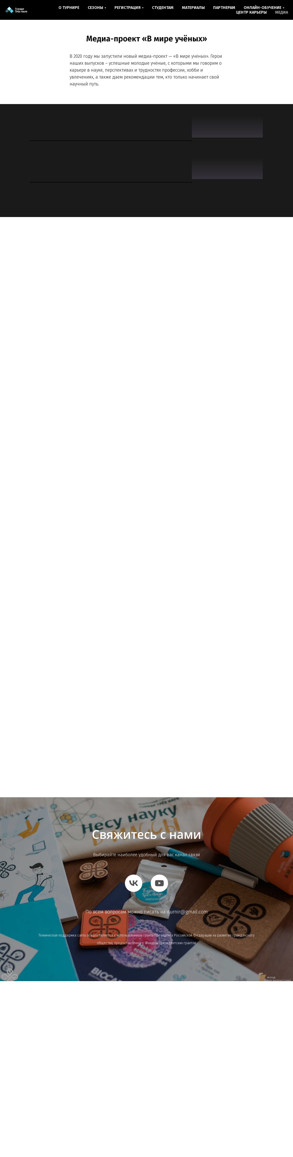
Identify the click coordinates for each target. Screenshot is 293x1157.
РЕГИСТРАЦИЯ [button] (128, 7)
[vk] (133, 1059)
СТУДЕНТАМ (163, 7)
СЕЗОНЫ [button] (95, 7)
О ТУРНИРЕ (69, 7)
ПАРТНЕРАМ (224, 7)
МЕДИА (281, 12)
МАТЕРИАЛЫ (193, 7)
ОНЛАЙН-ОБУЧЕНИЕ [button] (262, 7)
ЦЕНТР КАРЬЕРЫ (251, 12)
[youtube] (159, 1059)
